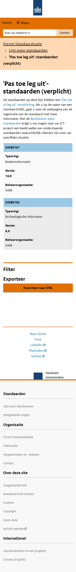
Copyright (9, 511)
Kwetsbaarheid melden (18, 494)
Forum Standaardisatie (22, 44)
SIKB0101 (12, 147)
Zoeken (65, 33)
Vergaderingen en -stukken (21, 454)
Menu (24, 23)
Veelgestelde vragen (16, 415)
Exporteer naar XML (38, 288)
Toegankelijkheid (15, 485)
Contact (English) (14, 559)
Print (38, 339)
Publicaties (10, 446)
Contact (8, 463)
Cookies (8, 502)
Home (7, 22)
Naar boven (38, 334)
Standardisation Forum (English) (24, 551)
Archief (15, 529)
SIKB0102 (12, 202)
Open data (10, 520)
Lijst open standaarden (28, 50)
